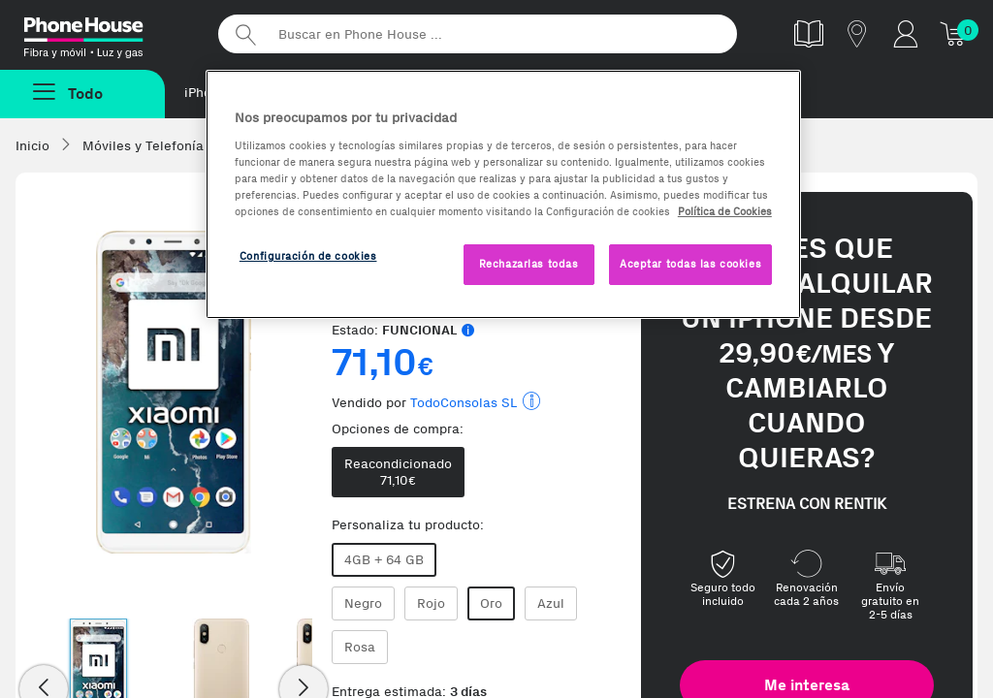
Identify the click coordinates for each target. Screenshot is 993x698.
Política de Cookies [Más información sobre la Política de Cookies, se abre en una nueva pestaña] (725, 211)
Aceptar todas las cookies (690, 263)
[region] (503, 194)
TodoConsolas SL (463, 403)
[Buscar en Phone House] (477, 34)
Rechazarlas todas (529, 263)
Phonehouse (107, 33)
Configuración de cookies (308, 256)
